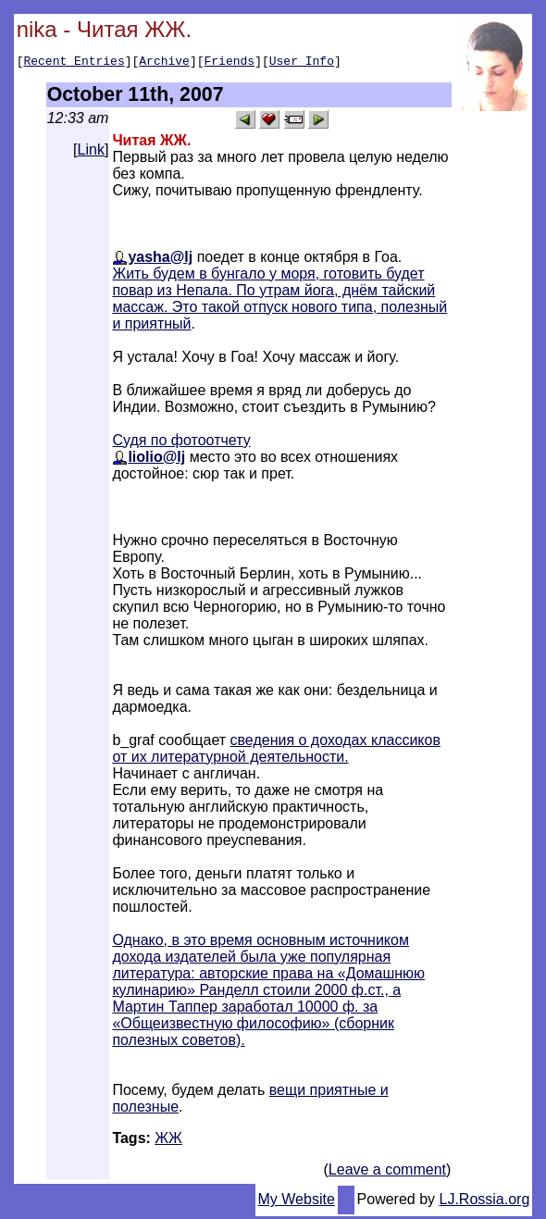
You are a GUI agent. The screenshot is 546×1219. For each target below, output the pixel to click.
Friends (230, 63)
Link (91, 152)
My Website (296, 1202)
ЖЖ (168, 1141)
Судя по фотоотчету (181, 443)
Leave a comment (387, 1172)
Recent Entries (73, 63)
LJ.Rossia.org (485, 1202)
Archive (164, 63)
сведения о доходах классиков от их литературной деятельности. (276, 751)
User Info (301, 63)
